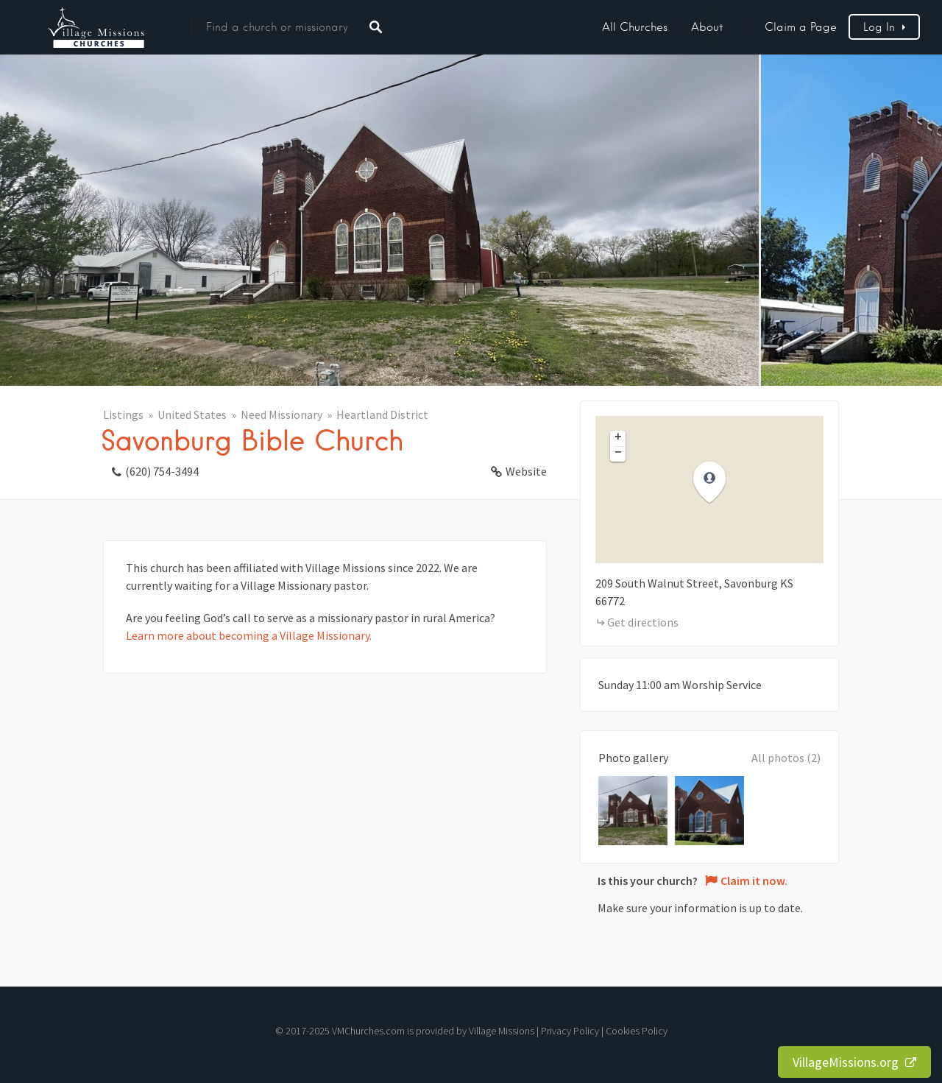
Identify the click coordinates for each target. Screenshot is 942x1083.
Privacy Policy (570, 1030)
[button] (718, 482)
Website (526, 471)
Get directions (643, 622)
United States (192, 414)
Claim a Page (801, 27)
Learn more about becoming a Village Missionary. (249, 635)
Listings (123, 414)
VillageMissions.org (854, 1062)
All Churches (634, 27)
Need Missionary (281, 414)
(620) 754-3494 (162, 471)
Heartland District (382, 414)
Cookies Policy (636, 1030)
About (707, 27)
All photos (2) (786, 757)
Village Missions (501, 1030)
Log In (879, 27)
